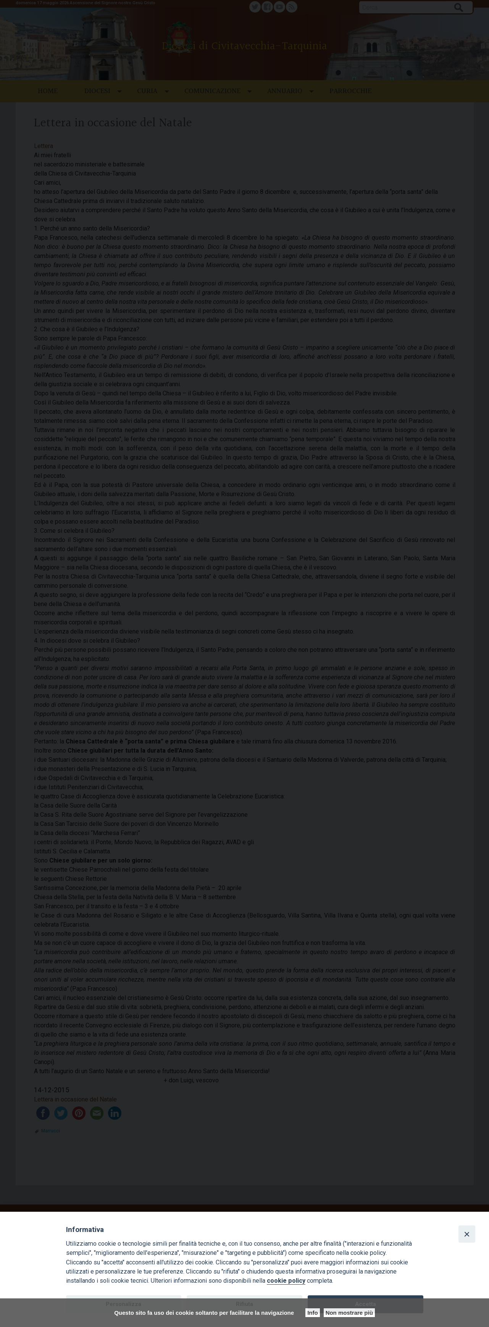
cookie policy (286, 1280)
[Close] (466, 1233)
